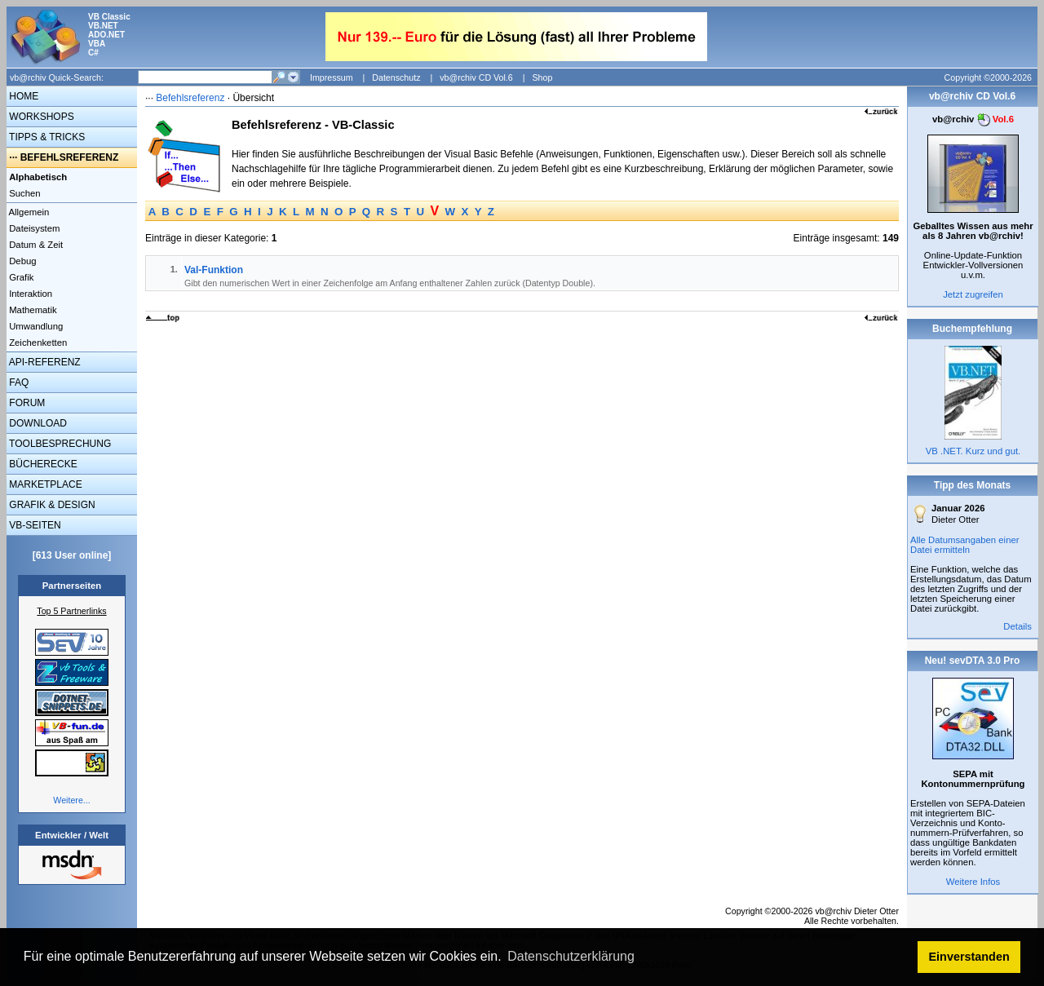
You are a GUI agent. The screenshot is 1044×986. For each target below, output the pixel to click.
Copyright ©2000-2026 (988, 77)
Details (1017, 626)
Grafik (20, 277)
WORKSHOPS (40, 116)
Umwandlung (35, 326)
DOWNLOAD (37, 423)
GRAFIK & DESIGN (51, 505)
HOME (22, 96)
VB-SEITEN (34, 525)
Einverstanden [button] (969, 956)
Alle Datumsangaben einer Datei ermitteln (965, 545)
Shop (542, 77)
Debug (22, 261)
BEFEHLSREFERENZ (69, 157)
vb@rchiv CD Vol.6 (476, 77)
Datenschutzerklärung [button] (571, 956)
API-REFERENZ (44, 362)
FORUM (26, 403)
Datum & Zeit (35, 245)
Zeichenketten (37, 342)
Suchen (24, 193)
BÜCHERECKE (42, 464)
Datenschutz (396, 77)
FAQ (18, 382)
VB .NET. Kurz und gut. (973, 451)
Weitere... (71, 800)
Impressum (331, 77)
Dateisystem (33, 228)
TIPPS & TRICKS (46, 137)
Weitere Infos (973, 882)
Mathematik (32, 310)
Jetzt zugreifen (973, 294)
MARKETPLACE (44, 484)
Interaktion (29, 293)
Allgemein (28, 212)
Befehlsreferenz (190, 98)
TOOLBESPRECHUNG (59, 443)
